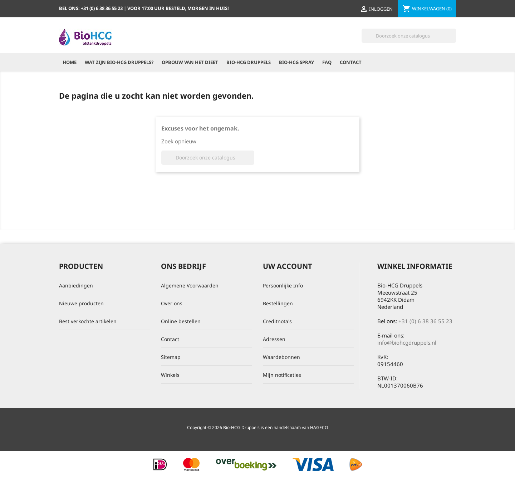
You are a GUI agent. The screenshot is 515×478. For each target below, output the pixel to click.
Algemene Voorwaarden (190, 285)
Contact (351, 62)
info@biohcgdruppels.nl (406, 342)
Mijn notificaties (282, 374)
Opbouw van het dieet (190, 62)
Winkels (170, 374)
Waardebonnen (281, 357)
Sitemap (171, 357)
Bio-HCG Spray (296, 62)
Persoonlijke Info (283, 285)
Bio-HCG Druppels (248, 62)
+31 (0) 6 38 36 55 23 (425, 321)
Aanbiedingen (76, 285)
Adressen (274, 339)
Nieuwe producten (81, 303)
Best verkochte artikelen (88, 321)
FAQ (327, 62)
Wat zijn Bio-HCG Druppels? (119, 62)
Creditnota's (277, 321)
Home (70, 62)
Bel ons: (91, 8)
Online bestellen (181, 321)
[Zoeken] (409, 36)
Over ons (171, 303)
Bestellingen (278, 303)
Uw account (287, 266)
